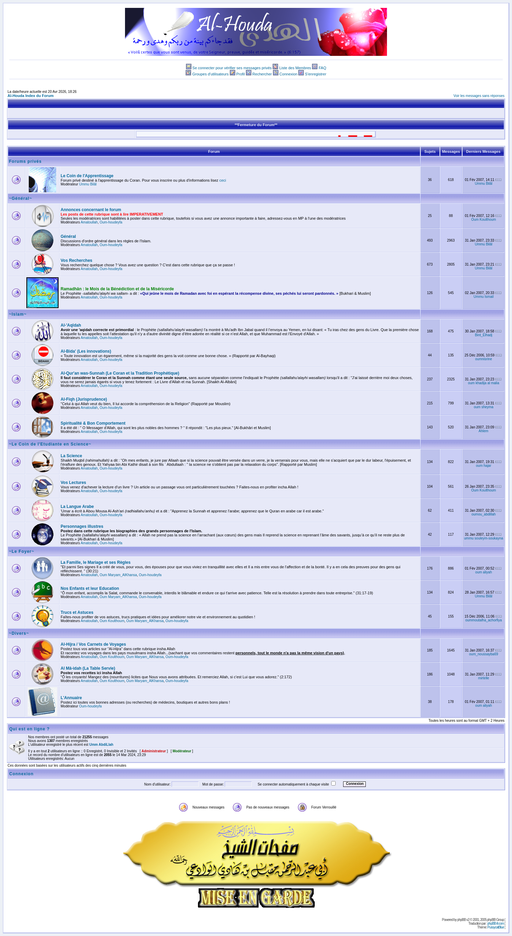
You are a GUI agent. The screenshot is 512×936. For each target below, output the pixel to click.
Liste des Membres (295, 68)
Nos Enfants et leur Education (90, 588)
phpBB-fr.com (495, 923)
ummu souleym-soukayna (483, 538)
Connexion (288, 74)
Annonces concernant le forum (91, 209)
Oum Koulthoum (483, 219)
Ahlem (483, 431)
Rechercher (262, 74)
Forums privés (25, 161)
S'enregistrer (315, 74)
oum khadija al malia (483, 383)
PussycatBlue (495, 927)
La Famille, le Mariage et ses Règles (95, 562)
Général (68, 236)
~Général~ (20, 198)
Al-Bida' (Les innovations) (86, 351)
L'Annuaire (71, 697)
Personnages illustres (82, 526)
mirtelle (483, 678)
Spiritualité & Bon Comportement (93, 423)
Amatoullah (89, 222)
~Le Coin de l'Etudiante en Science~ (50, 444)
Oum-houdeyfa (111, 222)
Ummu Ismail (484, 297)
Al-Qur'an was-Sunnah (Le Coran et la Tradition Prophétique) (120, 373)
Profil (240, 74)
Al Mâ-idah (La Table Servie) (88, 668)
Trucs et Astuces (77, 612)
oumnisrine (483, 359)
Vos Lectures (73, 482)
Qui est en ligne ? (29, 729)
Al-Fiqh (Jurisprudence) (84, 399)
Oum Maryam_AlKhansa (118, 575)
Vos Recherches (76, 260)
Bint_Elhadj (483, 335)
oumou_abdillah (484, 514)
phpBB (461, 920)
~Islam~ (18, 314)
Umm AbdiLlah (101, 744)
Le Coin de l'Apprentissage (87, 175)
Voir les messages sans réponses (478, 96)
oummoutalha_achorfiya (483, 620)
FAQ (322, 68)
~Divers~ (19, 633)
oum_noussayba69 (483, 654)
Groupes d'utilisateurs (210, 74)
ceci (222, 180)
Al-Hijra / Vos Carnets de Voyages (93, 644)
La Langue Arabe (77, 506)
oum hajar (483, 465)
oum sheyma (483, 407)
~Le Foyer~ (21, 551)
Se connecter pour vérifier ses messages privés (232, 68)
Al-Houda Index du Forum (30, 96)
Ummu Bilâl (88, 184)
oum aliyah (483, 572)
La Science (71, 455)
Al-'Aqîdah (71, 325)
